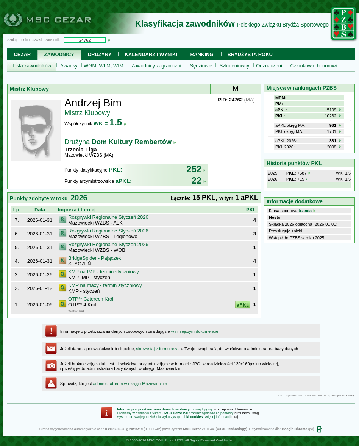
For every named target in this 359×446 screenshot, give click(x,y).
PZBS (178, 440)
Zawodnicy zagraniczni (156, 66)
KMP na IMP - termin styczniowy (103, 271)
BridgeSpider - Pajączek (94, 258)
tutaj (234, 417)
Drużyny (100, 54)
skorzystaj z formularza (157, 348)
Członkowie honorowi (313, 66)
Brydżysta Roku (250, 54)
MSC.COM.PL (158, 440)
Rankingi (202, 54)
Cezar (22, 54)
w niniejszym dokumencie (195, 331)
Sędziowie (201, 66)
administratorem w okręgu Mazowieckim (130, 383)
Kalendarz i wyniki (151, 54)
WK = (110, 123)
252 (196, 169)
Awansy (68, 66)
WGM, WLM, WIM (103, 66)
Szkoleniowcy (235, 66)
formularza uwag (246, 413)
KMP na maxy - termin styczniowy (105, 285)
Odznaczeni (269, 66)
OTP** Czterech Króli (91, 299)
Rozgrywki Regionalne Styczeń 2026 (108, 217)
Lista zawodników (31, 66)
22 (198, 180)
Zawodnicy (59, 54)
